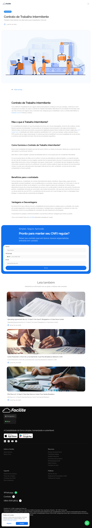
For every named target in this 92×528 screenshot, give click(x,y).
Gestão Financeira (53, 456)
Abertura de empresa (10, 473)
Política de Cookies (12, 520)
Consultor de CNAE (10, 478)
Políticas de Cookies (54, 478)
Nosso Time (7, 454)
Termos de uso (52, 473)
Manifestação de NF (54, 461)
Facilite (32, 217)
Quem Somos (8, 452)
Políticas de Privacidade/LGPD (57, 476)
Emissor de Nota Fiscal (55, 452)
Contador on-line (53, 465)
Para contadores (9, 480)
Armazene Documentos (55, 458)
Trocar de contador (9, 476)
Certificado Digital (53, 454)
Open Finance (52, 463)
